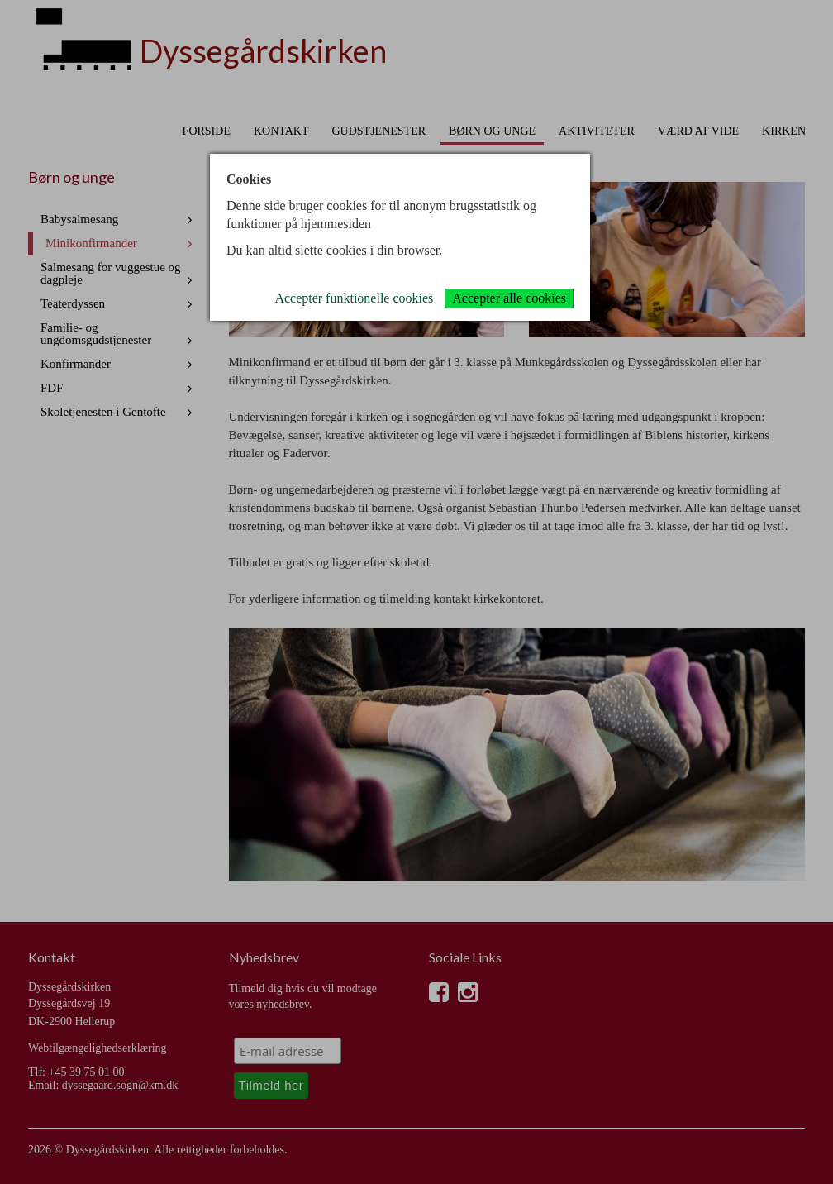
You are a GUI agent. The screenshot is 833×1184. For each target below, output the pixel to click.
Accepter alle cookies (509, 298)
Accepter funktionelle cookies (353, 298)
